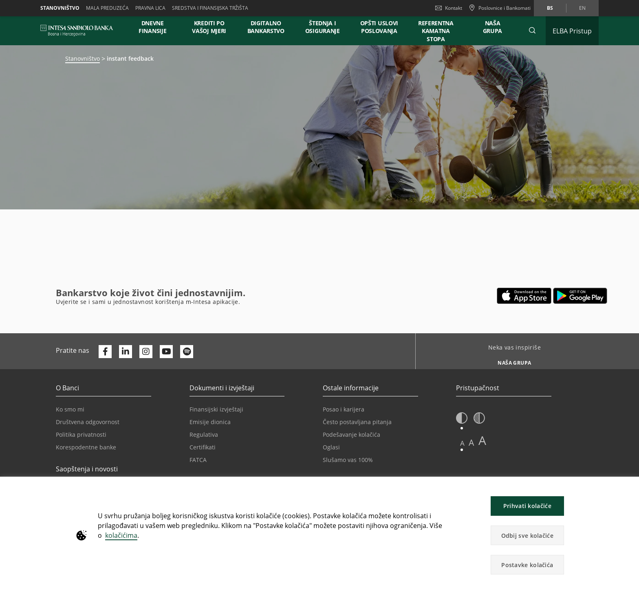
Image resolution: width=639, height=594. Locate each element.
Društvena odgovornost (87, 422)
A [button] (462, 443)
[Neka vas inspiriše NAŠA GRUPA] (511, 360)
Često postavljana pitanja (357, 422)
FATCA (198, 460)
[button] (532, 30)
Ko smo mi (70, 409)
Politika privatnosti (81, 434)
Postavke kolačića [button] (527, 565)
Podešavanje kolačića (351, 434)
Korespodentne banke (86, 447)
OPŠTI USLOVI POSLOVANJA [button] (379, 27)
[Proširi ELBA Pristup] (572, 30)
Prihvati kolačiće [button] (527, 506)
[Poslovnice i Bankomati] (499, 8)
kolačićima (121, 535)
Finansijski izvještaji (216, 409)
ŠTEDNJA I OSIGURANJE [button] (322, 27)
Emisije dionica (210, 422)
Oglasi (331, 447)
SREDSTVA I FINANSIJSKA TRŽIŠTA (210, 7)
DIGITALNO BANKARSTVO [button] (265, 27)
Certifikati (202, 447)
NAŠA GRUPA (492, 27)
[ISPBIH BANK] (78, 30)
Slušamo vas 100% (348, 460)
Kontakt (448, 7)
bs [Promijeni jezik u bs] (550, 7)
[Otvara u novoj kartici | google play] (580, 296)
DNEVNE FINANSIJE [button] (152, 27)
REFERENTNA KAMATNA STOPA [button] (436, 31)
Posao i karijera (343, 409)
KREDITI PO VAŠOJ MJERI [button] (209, 27)
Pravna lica (150, 7)
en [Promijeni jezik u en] (582, 7)
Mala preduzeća (107, 7)
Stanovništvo (59, 7)
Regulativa (203, 434)
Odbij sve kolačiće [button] (527, 535)
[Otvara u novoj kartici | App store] (524, 296)
